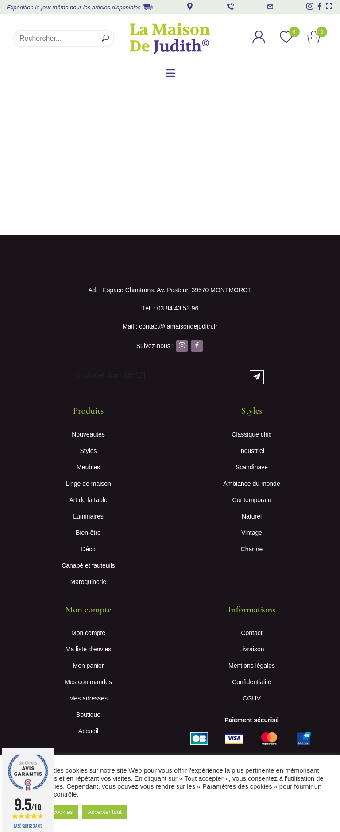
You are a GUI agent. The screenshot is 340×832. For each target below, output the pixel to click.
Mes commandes (88, 681)
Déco (88, 549)
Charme (252, 549)
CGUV (251, 698)
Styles (88, 450)
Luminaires (88, 516)
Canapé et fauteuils (88, 565)
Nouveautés (88, 434)
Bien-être (88, 532)
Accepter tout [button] (105, 812)
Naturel (252, 516)
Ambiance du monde (251, 483)
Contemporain (251, 499)
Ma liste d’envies (89, 649)
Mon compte (88, 632)
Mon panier (88, 665)
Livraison (251, 649)
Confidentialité (251, 681)
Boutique (88, 714)
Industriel (251, 450)
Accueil (88, 731)
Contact (251, 632)
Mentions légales (251, 665)
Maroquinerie (88, 581)
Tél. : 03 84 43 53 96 (170, 308)
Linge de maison (88, 483)
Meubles (88, 467)
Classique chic (251, 434)
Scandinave (252, 467)
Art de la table (88, 499)
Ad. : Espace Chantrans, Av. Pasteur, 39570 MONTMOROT (169, 290)
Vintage (251, 532)
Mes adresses (88, 698)
